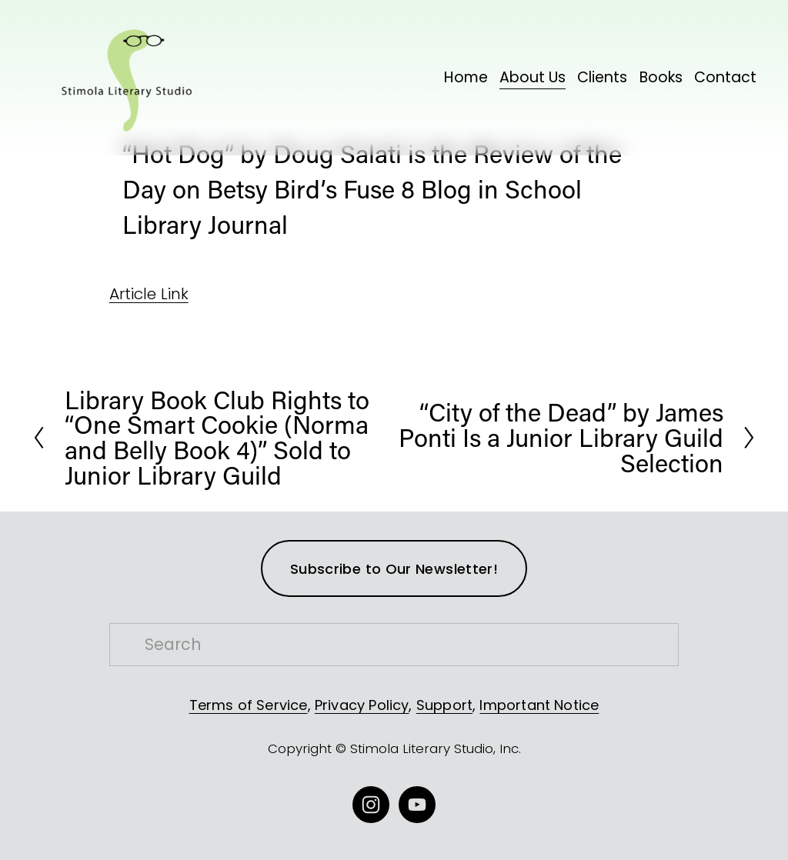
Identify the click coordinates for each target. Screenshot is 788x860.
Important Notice (539, 708)
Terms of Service (248, 708)
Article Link (149, 294)
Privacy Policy (362, 708)
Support (444, 708)
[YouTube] (417, 804)
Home (466, 77)
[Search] (394, 644)
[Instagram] (370, 804)
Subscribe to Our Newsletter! (394, 568)
